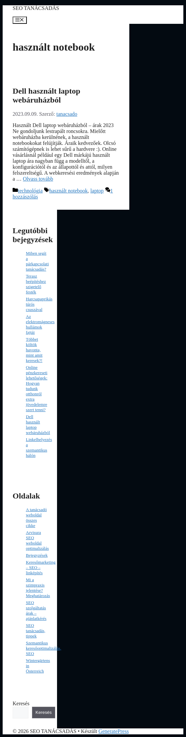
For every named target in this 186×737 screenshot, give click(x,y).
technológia (30, 191)
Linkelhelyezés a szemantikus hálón (39, 447)
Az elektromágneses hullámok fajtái (40, 324)
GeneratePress (113, 731)
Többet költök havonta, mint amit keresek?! (34, 350)
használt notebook (68, 191)
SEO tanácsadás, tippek (35, 630)
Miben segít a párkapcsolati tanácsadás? (37, 261)
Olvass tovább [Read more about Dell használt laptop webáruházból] (38, 179)
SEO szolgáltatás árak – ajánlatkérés (36, 610)
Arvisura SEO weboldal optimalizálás (37, 540)
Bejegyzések (37, 555)
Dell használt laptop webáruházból (46, 95)
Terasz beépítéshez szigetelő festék (36, 284)
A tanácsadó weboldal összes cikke (36, 517)
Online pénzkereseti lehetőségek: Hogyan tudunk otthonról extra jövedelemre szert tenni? (36, 388)
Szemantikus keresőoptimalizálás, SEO (43, 648)
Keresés (21, 703)
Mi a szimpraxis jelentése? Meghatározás (38, 587)
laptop (97, 191)
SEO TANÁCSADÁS (36, 8)
